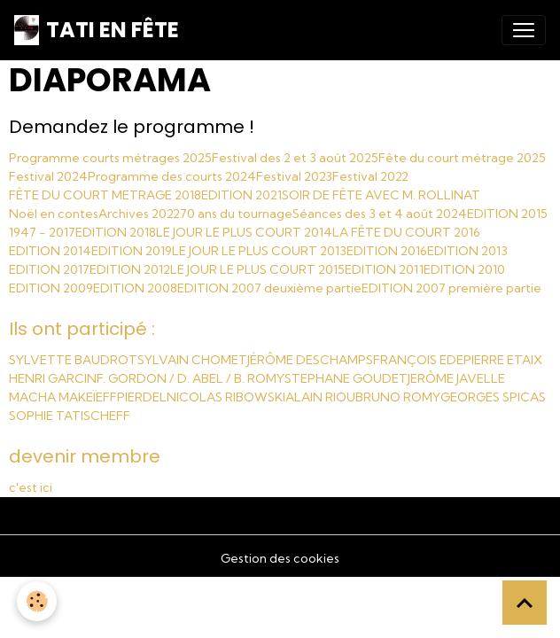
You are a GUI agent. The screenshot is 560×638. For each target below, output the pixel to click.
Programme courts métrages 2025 (110, 158)
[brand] (96, 30)
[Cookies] (38, 601)
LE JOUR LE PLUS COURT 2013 (259, 251)
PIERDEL (142, 397)
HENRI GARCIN (53, 378)
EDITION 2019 (131, 251)
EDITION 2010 (464, 269)
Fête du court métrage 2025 (462, 158)
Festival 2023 (294, 176)
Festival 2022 (370, 176)
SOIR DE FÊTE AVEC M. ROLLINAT (381, 195)
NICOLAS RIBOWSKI (226, 397)
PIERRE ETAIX (502, 360)
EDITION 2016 (386, 251)
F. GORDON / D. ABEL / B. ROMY (190, 378)
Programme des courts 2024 (172, 176)
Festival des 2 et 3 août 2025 (295, 158)
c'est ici (30, 487)
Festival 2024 (48, 176)
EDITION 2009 (51, 288)
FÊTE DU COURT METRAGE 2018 (105, 195)
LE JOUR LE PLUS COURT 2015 (257, 269)
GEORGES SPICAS (493, 397)
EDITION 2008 (135, 288)
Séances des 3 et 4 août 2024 (379, 214)
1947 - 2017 (42, 232)
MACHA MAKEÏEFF (63, 397)
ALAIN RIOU (320, 397)
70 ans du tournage (236, 214)
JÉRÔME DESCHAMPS (310, 360)
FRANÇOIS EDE (418, 360)
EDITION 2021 (241, 195)
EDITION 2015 (507, 214)
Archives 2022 (139, 214)
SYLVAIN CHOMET (192, 360)
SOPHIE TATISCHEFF (69, 416)
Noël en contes (53, 214)
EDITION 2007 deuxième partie (269, 288)
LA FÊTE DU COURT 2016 (406, 232)
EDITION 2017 (49, 269)
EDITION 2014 (50, 251)
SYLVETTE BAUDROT (73, 360)
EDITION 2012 (129, 269)
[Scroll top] (524, 602)
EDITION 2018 (115, 232)
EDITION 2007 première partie (451, 288)
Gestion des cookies (280, 558)
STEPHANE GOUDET (346, 378)
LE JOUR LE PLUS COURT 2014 (244, 232)
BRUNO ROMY (397, 397)
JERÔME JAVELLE (456, 378)
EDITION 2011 (384, 269)
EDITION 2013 (467, 251)
